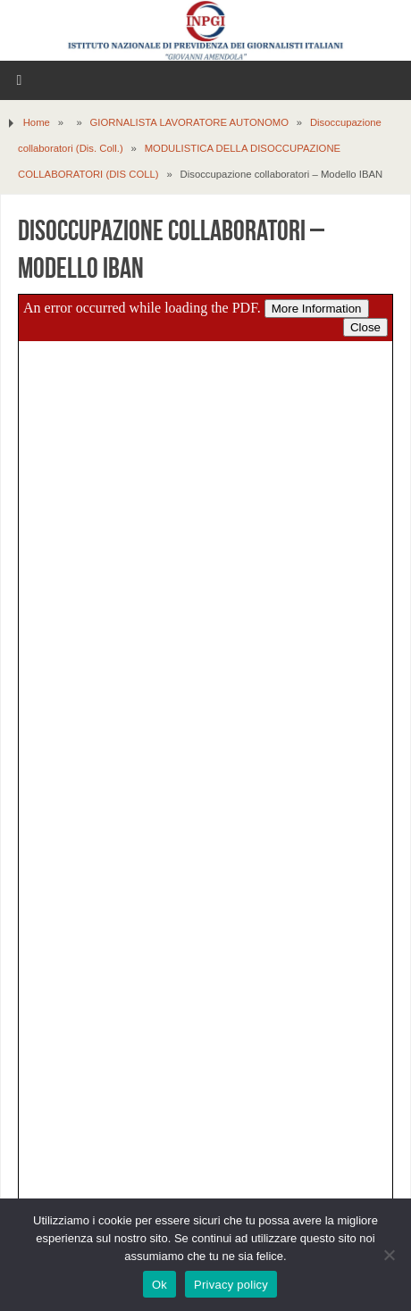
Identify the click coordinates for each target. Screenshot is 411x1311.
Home (36, 122)
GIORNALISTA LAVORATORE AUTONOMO (189, 122)
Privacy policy (231, 1284)
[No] (389, 1255)
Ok (159, 1284)
